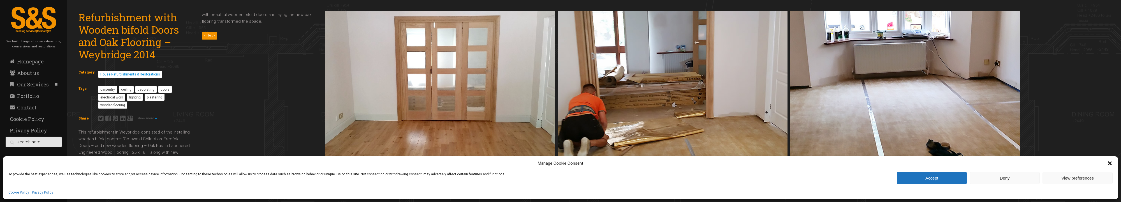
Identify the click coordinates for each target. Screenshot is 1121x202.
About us (24, 73)
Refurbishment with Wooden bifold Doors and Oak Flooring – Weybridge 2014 (128, 35)
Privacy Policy (42, 192)
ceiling (126, 89)
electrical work (111, 97)
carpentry (107, 89)
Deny (1004, 178)
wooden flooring (112, 105)
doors (165, 89)
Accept (931, 178)
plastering (154, 97)
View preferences (1077, 178)
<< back (209, 35)
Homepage (27, 61)
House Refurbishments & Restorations (130, 74)
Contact (23, 107)
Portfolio (24, 96)
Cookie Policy (18, 192)
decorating (146, 89)
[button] (1110, 163)
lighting (135, 97)
